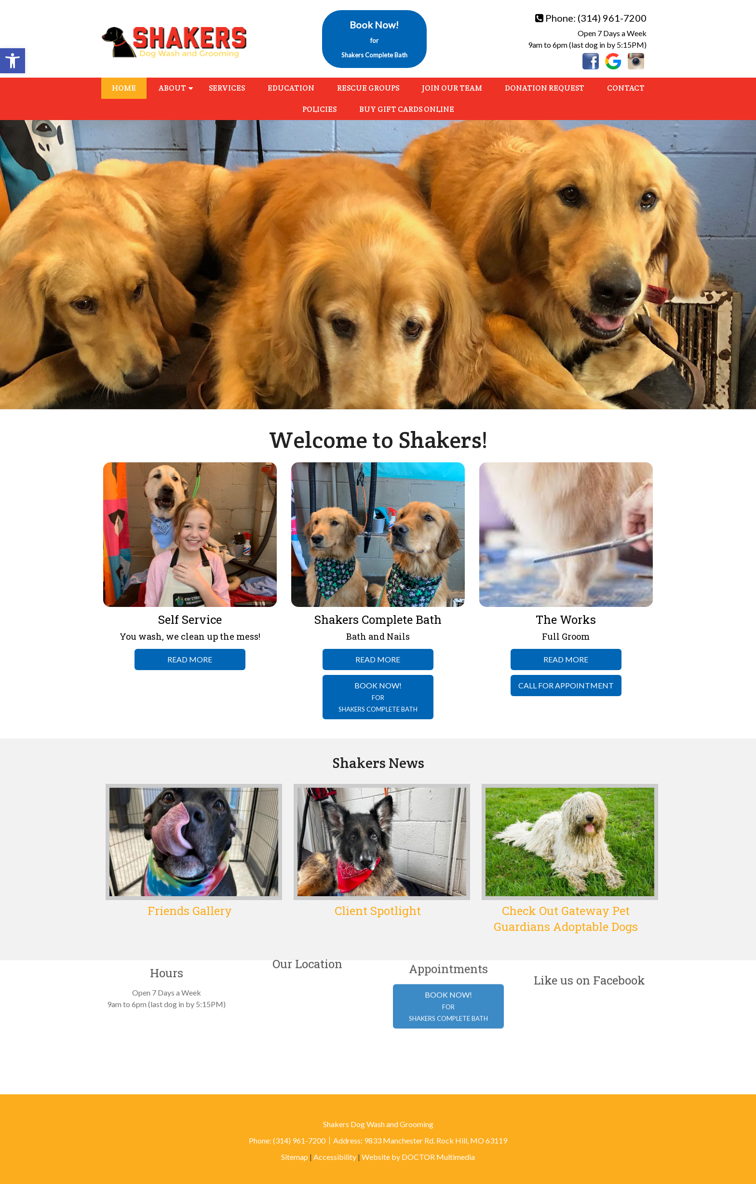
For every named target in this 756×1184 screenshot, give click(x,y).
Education (291, 88)
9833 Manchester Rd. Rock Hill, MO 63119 (435, 1140)
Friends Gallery (190, 910)
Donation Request (544, 88)
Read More (189, 659)
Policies (319, 109)
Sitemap (294, 1156)
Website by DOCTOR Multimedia (418, 1156)
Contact (626, 88)
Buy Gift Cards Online (406, 109)
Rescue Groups (368, 88)
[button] (12, 60)
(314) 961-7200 (612, 18)
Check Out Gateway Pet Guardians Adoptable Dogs (566, 919)
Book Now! (374, 39)
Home (124, 88)
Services (227, 88)
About (172, 88)
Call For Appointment (566, 685)
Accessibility (334, 1156)
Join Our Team (452, 88)
